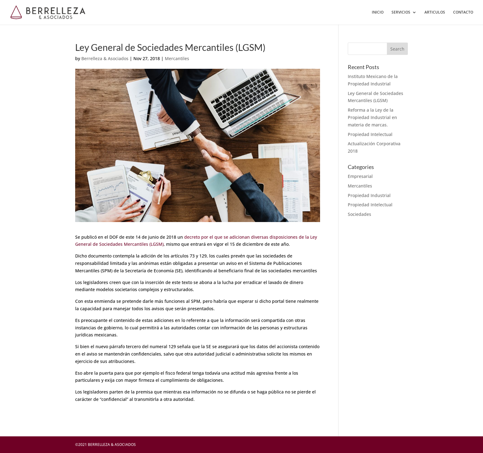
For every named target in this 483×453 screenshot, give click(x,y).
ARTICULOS (434, 12)
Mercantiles (177, 58)
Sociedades (359, 214)
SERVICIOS (401, 12)
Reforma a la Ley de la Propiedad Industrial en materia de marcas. (372, 117)
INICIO (378, 12)
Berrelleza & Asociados (104, 58)
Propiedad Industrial (369, 195)
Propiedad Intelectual (370, 134)
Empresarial (360, 176)
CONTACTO (463, 12)
